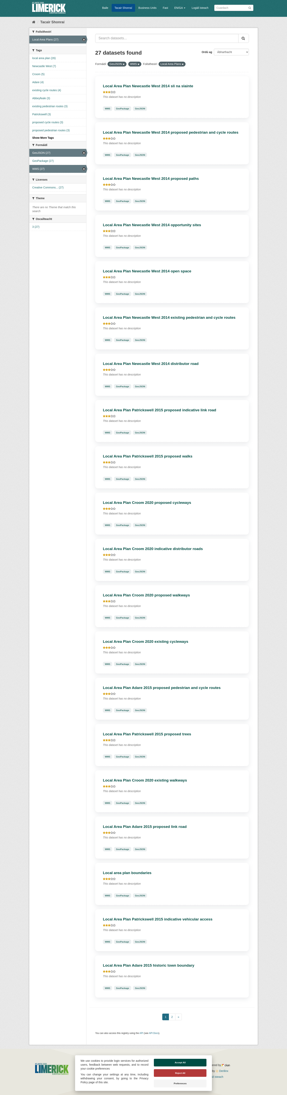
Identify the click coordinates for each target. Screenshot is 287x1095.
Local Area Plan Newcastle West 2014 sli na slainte (148, 86)
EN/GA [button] (180, 7)
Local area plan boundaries (127, 873)
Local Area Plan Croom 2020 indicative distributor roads (153, 549)
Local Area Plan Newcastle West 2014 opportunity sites (152, 225)
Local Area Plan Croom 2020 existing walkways (145, 780)
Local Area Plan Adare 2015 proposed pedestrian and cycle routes (162, 688)
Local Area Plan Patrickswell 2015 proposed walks (147, 456)
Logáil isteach (200, 7)
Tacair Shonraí (123, 7)
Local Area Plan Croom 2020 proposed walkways (146, 595)
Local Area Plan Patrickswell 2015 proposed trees (147, 734)
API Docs (154, 1033)
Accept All (180, 1062)
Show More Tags (43, 137)
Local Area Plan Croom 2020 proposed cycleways (147, 503)
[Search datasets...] (167, 38)
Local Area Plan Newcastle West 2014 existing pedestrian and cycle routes (169, 317)
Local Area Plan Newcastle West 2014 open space (147, 271)
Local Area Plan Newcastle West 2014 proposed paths (151, 178)
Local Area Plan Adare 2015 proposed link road (145, 827)
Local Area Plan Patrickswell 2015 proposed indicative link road (159, 410)
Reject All (180, 1073)
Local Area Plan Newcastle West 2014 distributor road (150, 364)
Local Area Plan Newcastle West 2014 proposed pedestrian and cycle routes (170, 132)
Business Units (147, 7)
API (141, 1033)
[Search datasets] (233, 8)
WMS (107, 108)
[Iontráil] (249, 7)
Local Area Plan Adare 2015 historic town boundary (148, 965)
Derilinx (222, 1070)
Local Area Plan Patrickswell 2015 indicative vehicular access (157, 919)
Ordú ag (207, 52)
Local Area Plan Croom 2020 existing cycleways (145, 641)
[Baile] (33, 22)
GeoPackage (122, 108)
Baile (105, 7)
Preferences (180, 1083)
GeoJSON (140, 108)
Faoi (165, 7)
